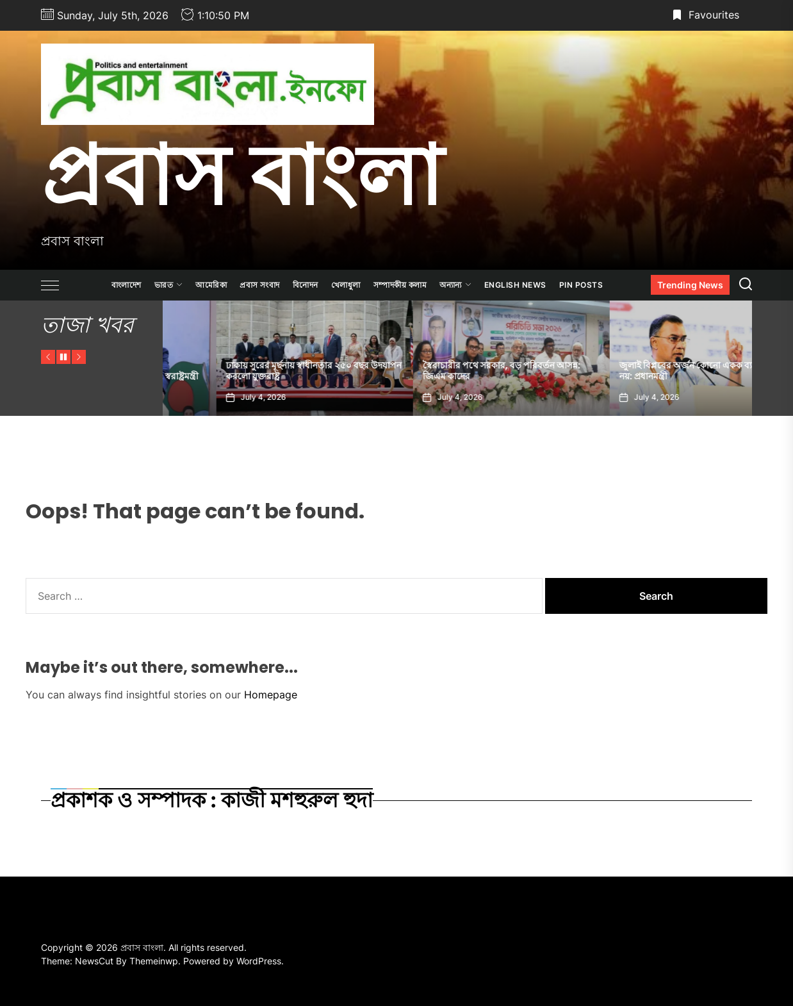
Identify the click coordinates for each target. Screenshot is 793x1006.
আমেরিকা (211, 285)
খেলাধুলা (346, 285)
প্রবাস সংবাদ (260, 285)
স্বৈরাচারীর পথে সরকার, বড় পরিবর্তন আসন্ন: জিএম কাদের (644, 371)
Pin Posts (581, 285)
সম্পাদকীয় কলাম (400, 285)
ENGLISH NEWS (515, 285)
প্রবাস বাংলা (242, 175)
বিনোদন (305, 285)
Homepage (270, 694)
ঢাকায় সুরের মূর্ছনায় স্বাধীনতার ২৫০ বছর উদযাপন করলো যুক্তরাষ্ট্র (456, 371)
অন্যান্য (455, 285)
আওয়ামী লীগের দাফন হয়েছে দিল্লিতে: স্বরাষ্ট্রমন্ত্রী (256, 376)
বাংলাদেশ (126, 285)
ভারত (168, 285)
